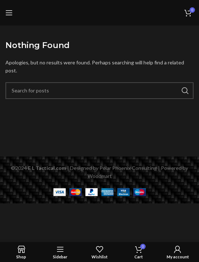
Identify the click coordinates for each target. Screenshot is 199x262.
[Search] (99, 90)
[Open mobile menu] (9, 12)
